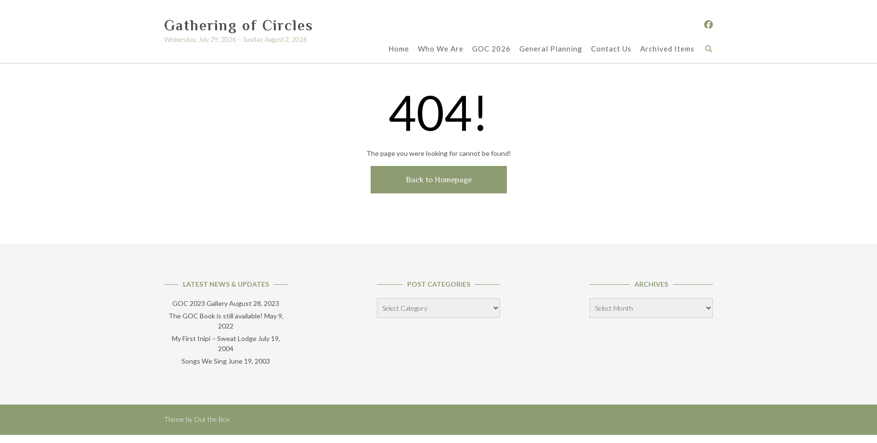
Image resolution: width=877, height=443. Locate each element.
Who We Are (441, 48)
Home (398, 48)
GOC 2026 (491, 48)
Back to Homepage (439, 179)
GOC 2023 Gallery (200, 303)
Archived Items (667, 48)
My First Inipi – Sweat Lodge (214, 338)
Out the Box (212, 419)
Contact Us (611, 48)
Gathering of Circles (238, 25)
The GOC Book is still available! (215, 316)
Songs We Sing (204, 361)
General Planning (550, 48)
